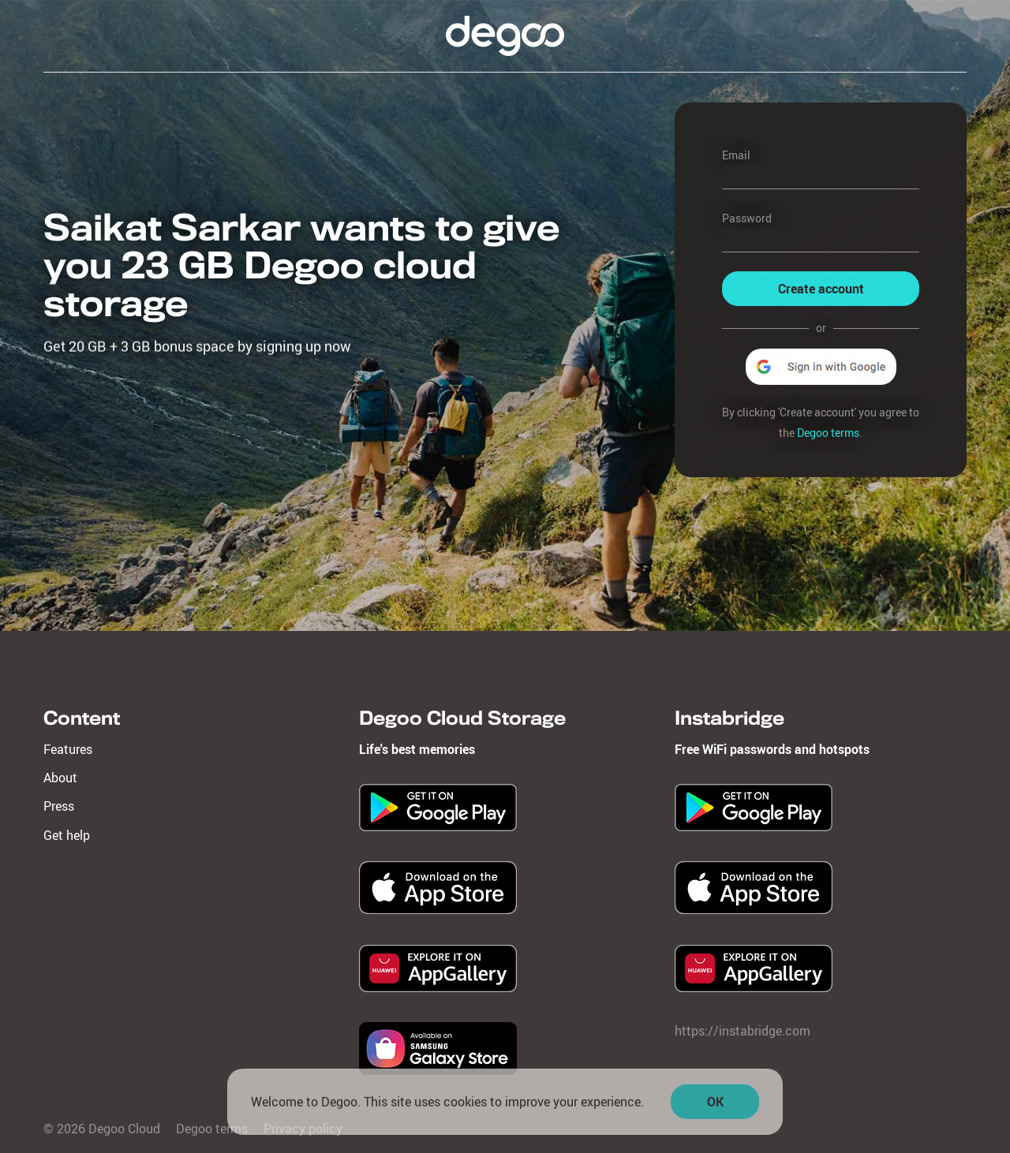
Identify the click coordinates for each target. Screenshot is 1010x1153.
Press (58, 806)
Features (67, 749)
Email (736, 154)
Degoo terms (828, 432)
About (60, 777)
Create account (821, 288)
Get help (66, 835)
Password (747, 218)
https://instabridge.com (742, 1030)
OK (715, 1105)
